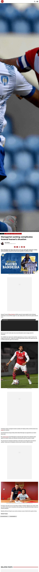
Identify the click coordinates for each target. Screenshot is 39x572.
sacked (2, 430)
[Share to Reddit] (22, 247)
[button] (34, 1)
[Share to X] (17, 247)
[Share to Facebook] (15, 247)
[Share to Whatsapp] (19, 247)
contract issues (5, 436)
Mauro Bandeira (12, 314)
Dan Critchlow (7, 242)
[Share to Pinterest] (24, 247)
